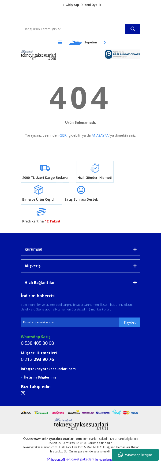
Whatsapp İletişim (135, 454)
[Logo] (27, 15)
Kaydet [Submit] (130, 322)
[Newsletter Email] (80, 322)
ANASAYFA (100, 135)
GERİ (63, 135)
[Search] (80, 29)
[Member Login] (80, 5)
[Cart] (87, 42)
